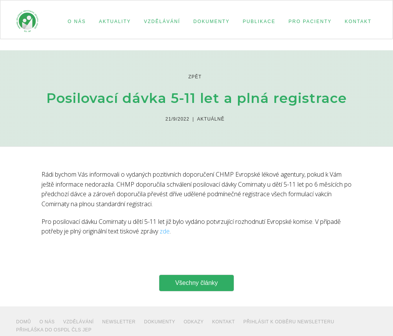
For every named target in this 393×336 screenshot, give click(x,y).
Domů (23, 321)
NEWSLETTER (118, 321)
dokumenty (159, 321)
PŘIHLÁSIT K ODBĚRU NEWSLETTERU (288, 321)
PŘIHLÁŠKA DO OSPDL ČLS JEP (54, 330)
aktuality (115, 21)
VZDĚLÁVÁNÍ (78, 321)
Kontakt (223, 321)
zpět (195, 76)
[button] (75, 21)
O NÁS (47, 321)
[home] (27, 17)
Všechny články (196, 283)
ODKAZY (193, 321)
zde (165, 231)
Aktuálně (211, 119)
